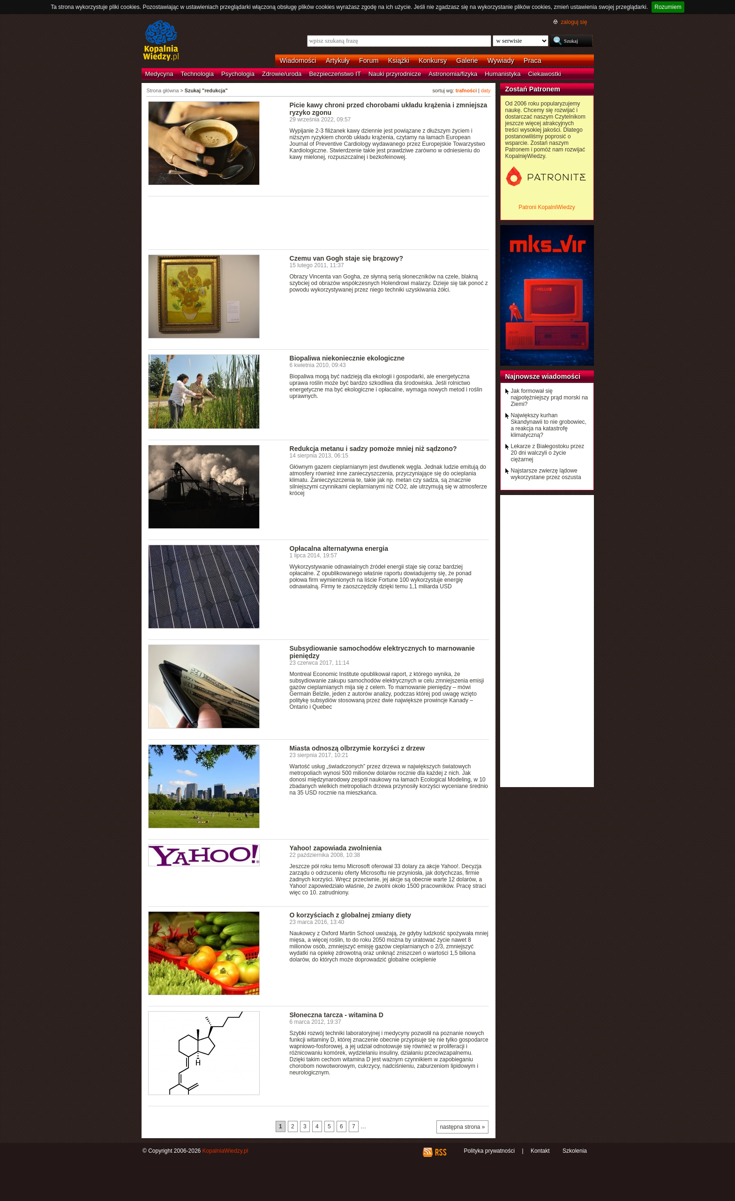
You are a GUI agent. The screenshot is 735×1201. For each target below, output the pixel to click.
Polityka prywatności (489, 1151)
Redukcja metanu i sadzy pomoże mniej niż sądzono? (373, 448)
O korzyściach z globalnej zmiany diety (351, 915)
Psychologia (238, 73)
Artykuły (338, 60)
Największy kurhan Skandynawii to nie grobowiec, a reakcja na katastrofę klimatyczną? (548, 425)
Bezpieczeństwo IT (335, 73)
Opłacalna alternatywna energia (339, 548)
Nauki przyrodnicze (394, 73)
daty (485, 90)
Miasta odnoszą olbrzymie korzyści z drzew (357, 748)
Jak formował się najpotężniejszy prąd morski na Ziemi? (549, 397)
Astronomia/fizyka (452, 73)
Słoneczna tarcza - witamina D (336, 1015)
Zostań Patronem (533, 89)
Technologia (197, 73)
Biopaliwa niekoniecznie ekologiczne (347, 358)
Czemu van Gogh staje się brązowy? (347, 258)
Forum (369, 60)
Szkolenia (574, 1151)
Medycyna (159, 73)
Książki (399, 60)
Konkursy (433, 60)
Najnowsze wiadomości (543, 376)
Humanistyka (502, 73)
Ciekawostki (544, 73)
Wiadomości (298, 60)
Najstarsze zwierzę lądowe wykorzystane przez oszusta (546, 473)
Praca (532, 60)
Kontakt (540, 1151)
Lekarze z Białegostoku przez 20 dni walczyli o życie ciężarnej (548, 453)
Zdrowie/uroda (281, 73)
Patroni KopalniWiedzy (546, 207)
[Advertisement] (318, 222)
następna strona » (462, 1127)
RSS (440, 1152)
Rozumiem (667, 7)
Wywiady (501, 60)
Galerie (467, 60)
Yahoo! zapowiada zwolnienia (336, 848)
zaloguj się (574, 22)
